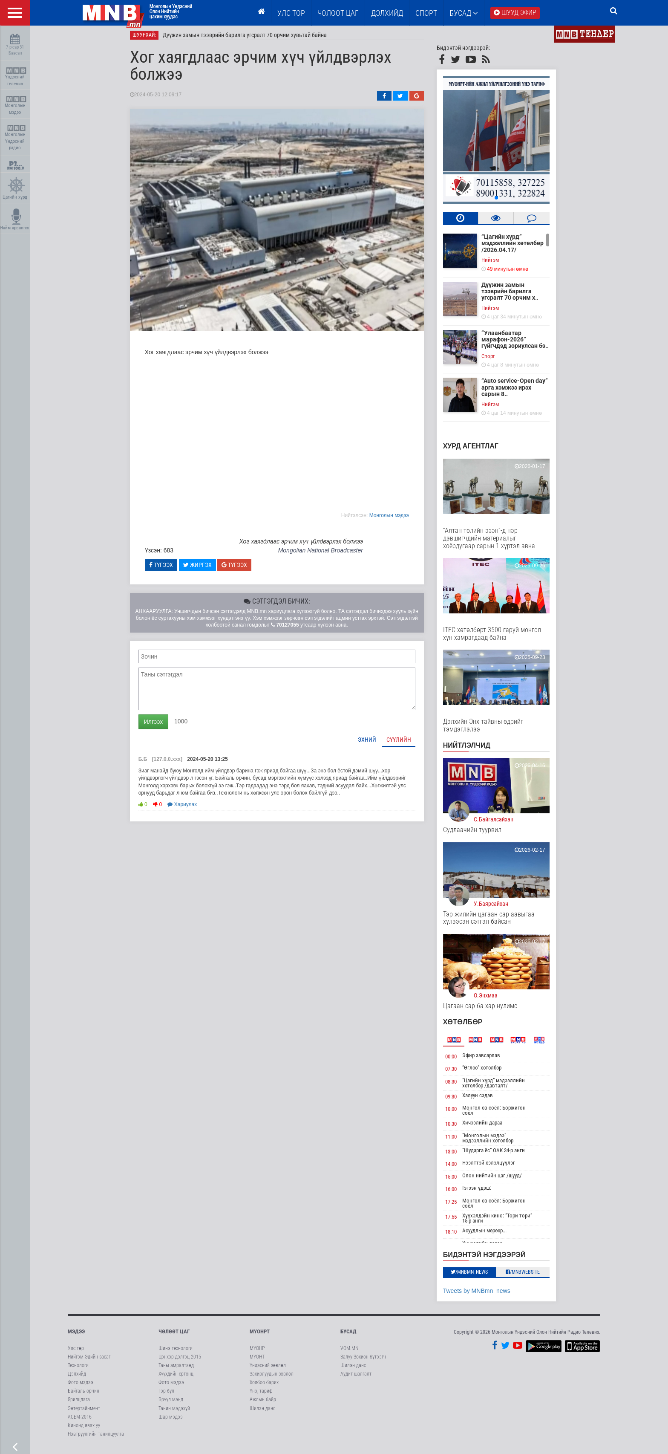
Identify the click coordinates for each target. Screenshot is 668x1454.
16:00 (457, 1193)
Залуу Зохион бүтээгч (363, 1360)
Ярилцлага (79, 1403)
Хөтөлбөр (469, 1025)
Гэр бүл (166, 1394)
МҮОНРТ (260, 1335)
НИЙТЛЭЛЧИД (472, 748)
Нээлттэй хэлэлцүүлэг (495, 1166)
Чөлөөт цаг (174, 1335)
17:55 (457, 1220)
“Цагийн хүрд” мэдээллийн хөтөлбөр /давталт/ (500, 1086)
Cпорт (494, 359)
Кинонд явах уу (84, 1429)
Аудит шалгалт (355, 1377)
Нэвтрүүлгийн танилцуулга (96, 1437)
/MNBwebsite (529, 1275)
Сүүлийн (404, 743)
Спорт (426, 13)
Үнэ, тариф (261, 1394)
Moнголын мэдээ (395, 519)
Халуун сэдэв (484, 1099)
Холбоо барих (264, 1386)
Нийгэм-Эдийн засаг (89, 1360)
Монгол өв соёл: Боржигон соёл (500, 1113)
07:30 (457, 1072)
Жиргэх (203, 568)
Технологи (78, 1369)
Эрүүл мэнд (170, 1403)
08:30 (457, 1085)
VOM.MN (349, 1352)
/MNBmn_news (475, 1275)
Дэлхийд (387, 13)
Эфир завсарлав (488, 1058)
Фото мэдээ (80, 1386)
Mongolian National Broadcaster (326, 553)
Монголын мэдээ (16, 105)
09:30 (457, 1100)
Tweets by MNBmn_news (482, 1294)
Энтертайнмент (84, 1412)
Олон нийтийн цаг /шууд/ (498, 1179)
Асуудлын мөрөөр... (491, 1234)
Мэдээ (76, 1335)
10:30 (457, 1127)
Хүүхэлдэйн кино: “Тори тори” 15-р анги (503, 1221)
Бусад (463, 13)
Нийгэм (496, 263)
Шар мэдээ (170, 1420)
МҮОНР (257, 1352)
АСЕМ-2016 (80, 1420)
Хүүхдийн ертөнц (175, 1377)
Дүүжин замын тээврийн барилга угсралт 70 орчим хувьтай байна (251, 38)
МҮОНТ (257, 1360)
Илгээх (159, 725)
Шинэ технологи (175, 1352)
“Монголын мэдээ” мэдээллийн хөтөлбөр (494, 1141)
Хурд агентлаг (476, 449)
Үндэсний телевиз (16, 77)
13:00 (457, 1155)
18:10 (457, 1235)
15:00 (457, 1180)
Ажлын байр (263, 1403)
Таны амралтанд (176, 1369)
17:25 (457, 1205)
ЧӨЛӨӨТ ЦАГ (338, 13)
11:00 (457, 1140)
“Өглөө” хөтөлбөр (488, 1071)
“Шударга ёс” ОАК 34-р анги (500, 1153)
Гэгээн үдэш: (483, 1191)
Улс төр (291, 13)
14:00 (457, 1168)
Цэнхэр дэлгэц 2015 (179, 1360)
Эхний (373, 743)
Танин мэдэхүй (174, 1412)
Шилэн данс (262, 1412)
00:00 (457, 1060)
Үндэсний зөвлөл (268, 1369)
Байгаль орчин (83, 1394)
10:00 (457, 1112)
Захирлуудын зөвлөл (272, 1377)
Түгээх (167, 568)
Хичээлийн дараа (489, 1126)
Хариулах (188, 808)
